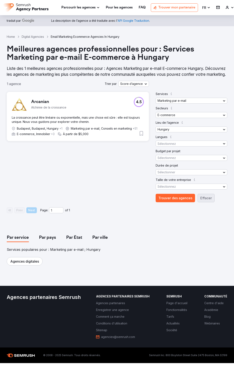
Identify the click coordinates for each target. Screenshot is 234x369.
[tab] (18, 237)
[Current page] (56, 210)
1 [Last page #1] (69, 210)
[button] (206, 7)
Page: (44, 210)
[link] (119, 7)
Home (11, 36)
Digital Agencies (33, 36)
